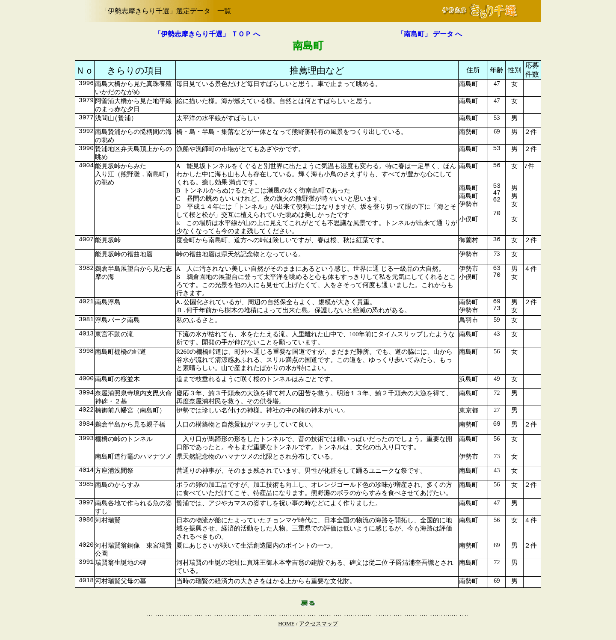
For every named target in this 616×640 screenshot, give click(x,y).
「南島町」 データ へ (429, 34)
